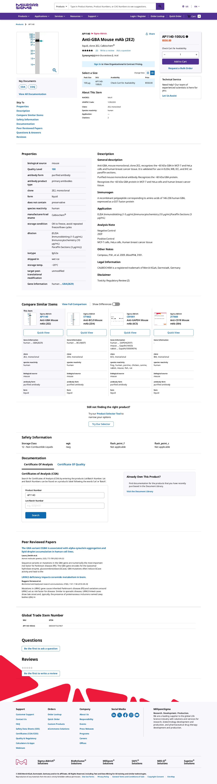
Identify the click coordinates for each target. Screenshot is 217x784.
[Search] (160, 6)
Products (19, 24)
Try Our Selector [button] (101, 424)
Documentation (26, 123)
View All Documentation (32, 94)
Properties (23, 106)
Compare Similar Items (30, 115)
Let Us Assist (169, 95)
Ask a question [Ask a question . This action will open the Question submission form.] (124, 50)
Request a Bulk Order (180, 68)
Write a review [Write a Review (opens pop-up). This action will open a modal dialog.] (107, 50)
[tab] (22, 24)
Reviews (21, 137)
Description (23, 110)
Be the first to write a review (42, 674)
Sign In (97, 64)
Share (150, 33)
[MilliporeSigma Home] (27, 6)
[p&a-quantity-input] (180, 54)
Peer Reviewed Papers (29, 128)
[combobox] (109, 6)
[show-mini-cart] (194, 16)
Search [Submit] (35, 515)
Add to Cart (180, 61)
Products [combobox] (60, 6)
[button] (138, 16)
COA (23, 86)
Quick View (43, 332)
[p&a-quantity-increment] (196, 54)
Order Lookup (157, 16)
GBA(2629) (68, 283)
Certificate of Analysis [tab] (38, 464)
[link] (30, 714)
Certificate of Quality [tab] (71, 464)
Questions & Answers (29, 132)
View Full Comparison (74, 304)
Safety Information (28, 119)
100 (54, 169)
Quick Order (175, 16)
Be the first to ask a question (40, 648)
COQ (32, 86)
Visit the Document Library (140, 491)
